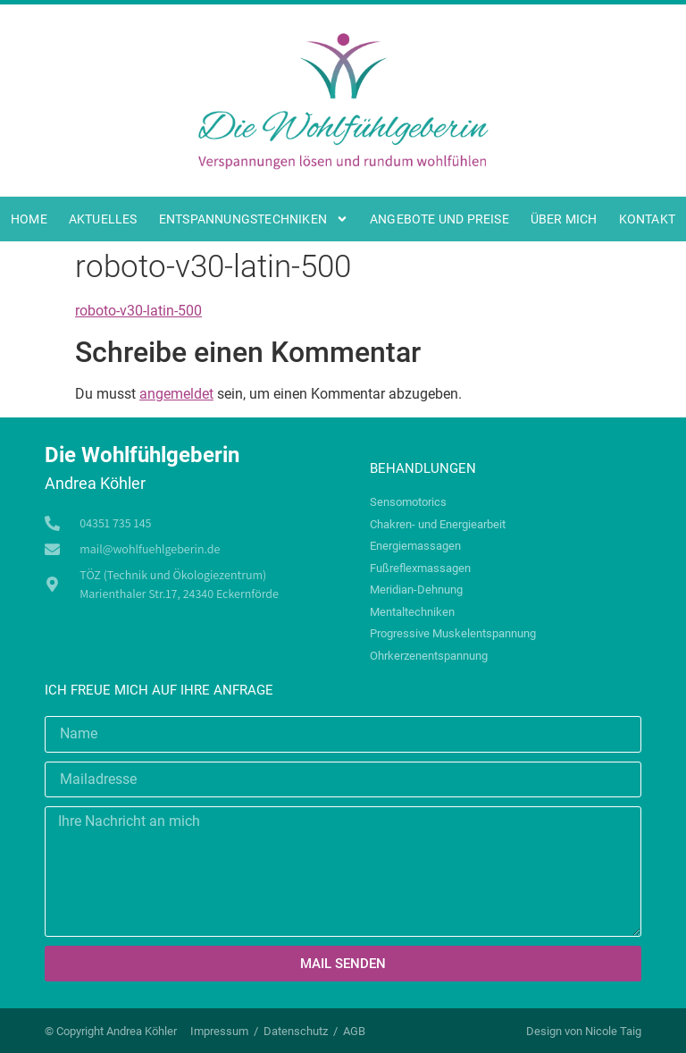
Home (29, 219)
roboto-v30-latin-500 (138, 310)
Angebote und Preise (439, 219)
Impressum (219, 1031)
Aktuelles (103, 219)
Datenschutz (296, 1031)
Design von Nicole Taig (583, 1031)
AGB (354, 1031)
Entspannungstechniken (253, 219)
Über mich (564, 219)
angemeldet (176, 393)
